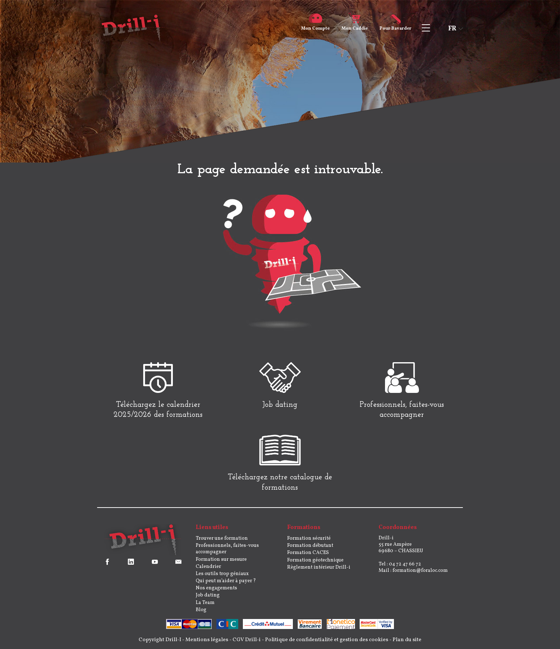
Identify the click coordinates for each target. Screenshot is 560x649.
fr (452, 28)
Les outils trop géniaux (222, 573)
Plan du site (406, 640)
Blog (201, 609)
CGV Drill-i (246, 640)
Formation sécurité (309, 538)
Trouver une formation (222, 538)
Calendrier (208, 566)
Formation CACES (308, 552)
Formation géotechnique (315, 560)
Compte (315, 26)
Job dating (208, 595)
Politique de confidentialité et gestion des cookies (326, 640)
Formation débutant (310, 545)
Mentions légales (206, 640)
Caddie (354, 26)
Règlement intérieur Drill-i (318, 567)
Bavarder (395, 26)
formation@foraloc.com (420, 570)
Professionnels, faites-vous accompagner (227, 548)
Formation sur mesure (221, 559)
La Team (205, 602)
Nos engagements (216, 588)
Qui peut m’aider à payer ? (226, 581)
